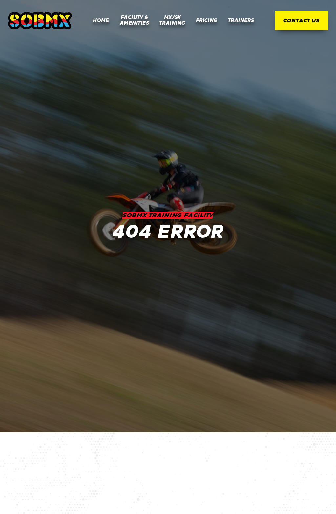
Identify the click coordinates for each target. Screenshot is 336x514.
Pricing (207, 20)
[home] (40, 20)
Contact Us (302, 20)
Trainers (241, 20)
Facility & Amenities (134, 20)
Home (101, 20)
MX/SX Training (172, 20)
